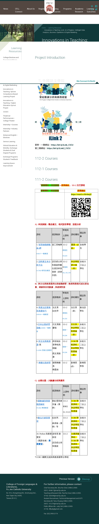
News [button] (5, 9)
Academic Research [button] (79, 10)
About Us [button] (31, 9)
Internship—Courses (10, 125)
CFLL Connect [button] (18, 10)
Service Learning (9, 141)
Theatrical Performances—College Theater (9, 118)
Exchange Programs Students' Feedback (10, 158)
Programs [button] (67, 9)
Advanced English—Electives (10, 136)
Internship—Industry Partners (10, 130)
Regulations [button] (43, 9)
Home (44, 28)
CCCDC (5, 112)
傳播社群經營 (44, 363)
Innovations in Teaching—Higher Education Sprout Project (9, 104)
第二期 (59, 122)
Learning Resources (54, 28)
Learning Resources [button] (55, 10)
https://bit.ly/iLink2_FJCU (58, 148)
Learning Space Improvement (9, 164)
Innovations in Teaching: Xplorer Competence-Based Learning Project (10, 92)
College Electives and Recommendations (11, 58)
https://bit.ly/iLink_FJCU (62, 145)
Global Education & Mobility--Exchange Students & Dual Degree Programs (10, 149)
